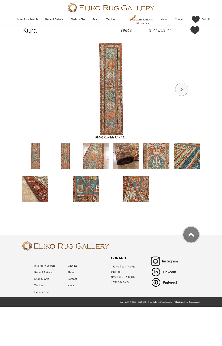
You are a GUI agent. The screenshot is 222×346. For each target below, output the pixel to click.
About (164, 19)
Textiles (110, 19)
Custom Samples (140, 20)
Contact (179, 19)
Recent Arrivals (54, 19)
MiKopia (178, 302)
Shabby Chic (78, 19)
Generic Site (41, 292)
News (70, 285)
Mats (96, 19)
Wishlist (72, 265)
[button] (111, 89)
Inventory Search (27, 19)
